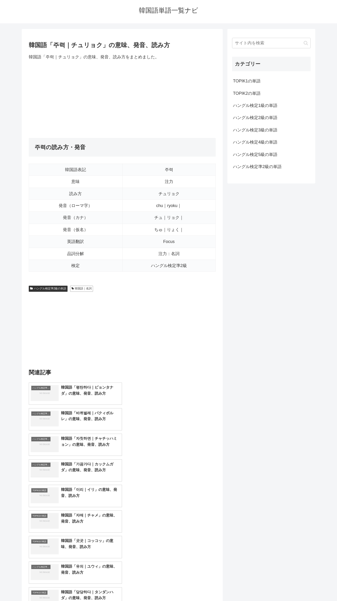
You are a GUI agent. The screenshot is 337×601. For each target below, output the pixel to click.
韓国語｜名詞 (82, 288)
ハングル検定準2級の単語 (48, 288)
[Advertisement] (122, 99)
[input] (271, 43)
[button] (306, 43)
